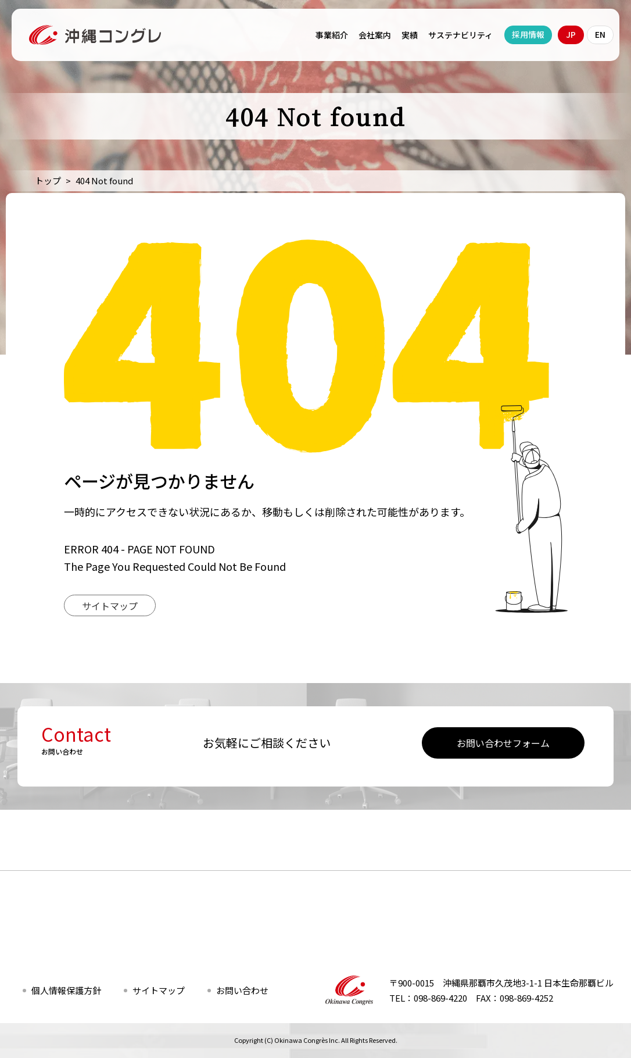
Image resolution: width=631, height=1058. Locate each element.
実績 (409, 35)
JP (571, 34)
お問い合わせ (242, 990)
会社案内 (374, 35)
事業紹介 (332, 35)
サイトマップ (110, 606)
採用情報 (528, 34)
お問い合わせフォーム (503, 743)
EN (600, 34)
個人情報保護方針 (66, 990)
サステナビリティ (460, 35)
